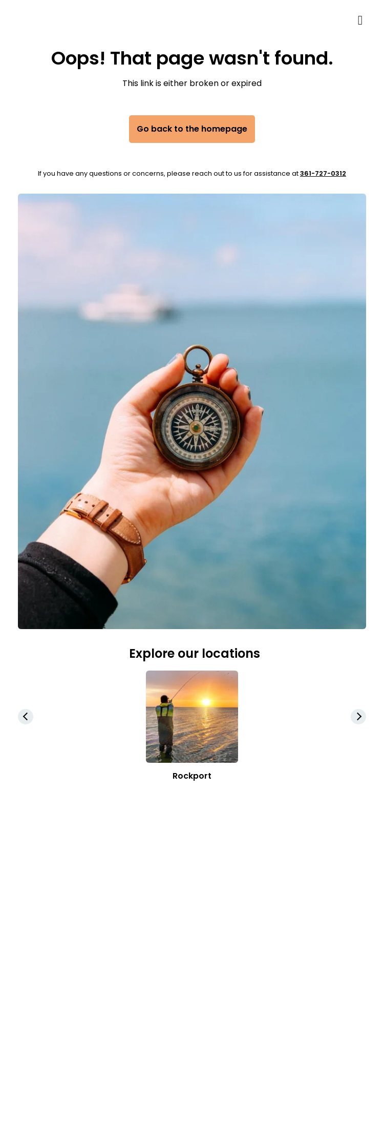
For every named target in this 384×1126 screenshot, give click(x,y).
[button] (358, 716)
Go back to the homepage (192, 129)
